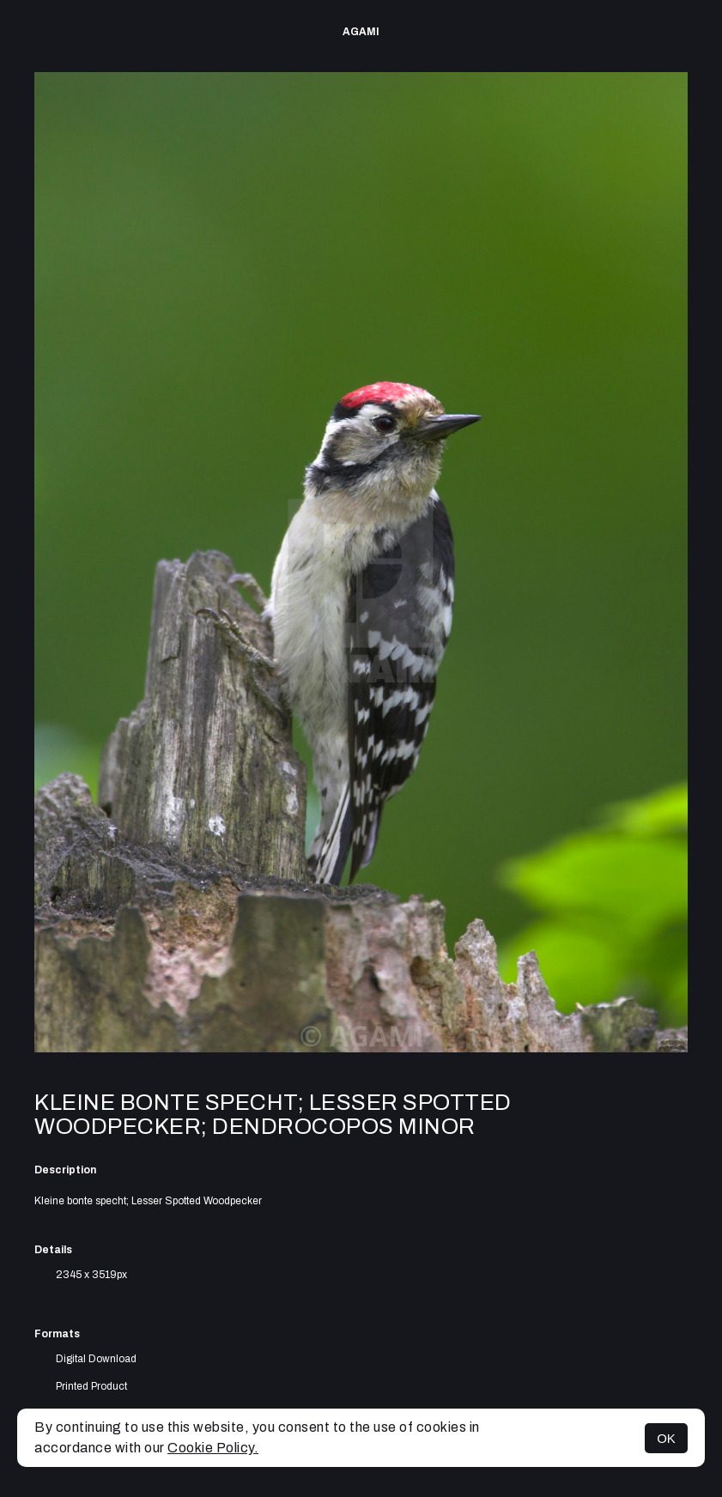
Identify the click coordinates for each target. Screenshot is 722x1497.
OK (666, 1438)
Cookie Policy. (212, 1447)
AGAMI (361, 32)
